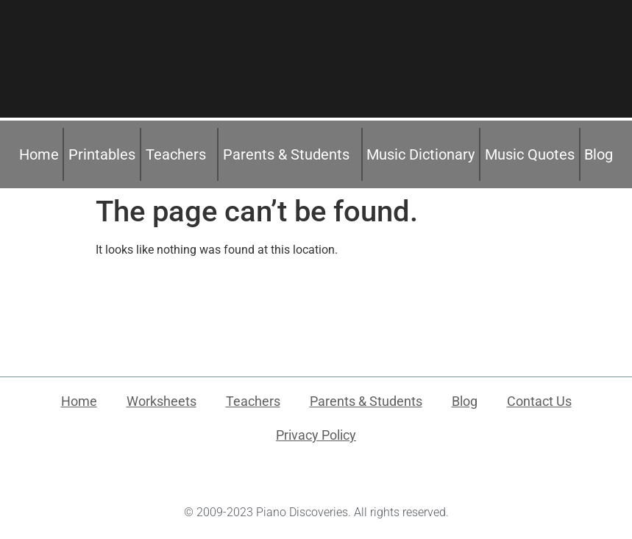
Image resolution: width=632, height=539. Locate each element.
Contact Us (539, 401)
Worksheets (161, 401)
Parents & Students (290, 154)
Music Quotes (530, 154)
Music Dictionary (420, 154)
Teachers (179, 154)
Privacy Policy (316, 435)
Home (39, 154)
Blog (598, 154)
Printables (101, 154)
